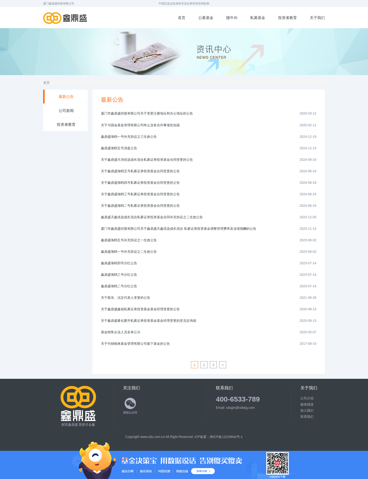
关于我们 (317, 18)
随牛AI (231, 18)
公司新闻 (66, 111)
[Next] (222, 364)
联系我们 (307, 416)
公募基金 (205, 18)
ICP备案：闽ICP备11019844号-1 (219, 437)
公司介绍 (307, 398)
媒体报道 (307, 404)
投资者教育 (287, 18)
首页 (181, 18)
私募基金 (257, 18)
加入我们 (307, 410)
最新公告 (66, 97)
